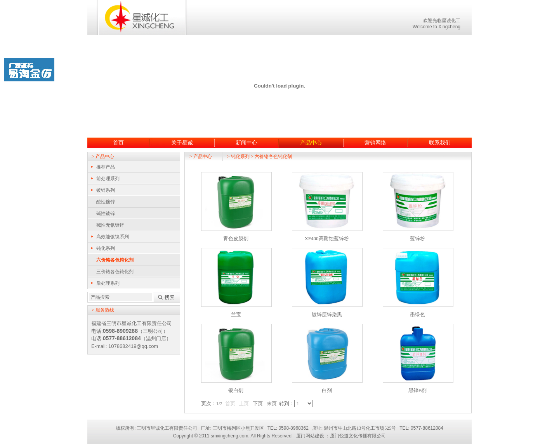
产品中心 (311, 143)
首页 (118, 143)
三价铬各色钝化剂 (115, 271)
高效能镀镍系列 (112, 236)
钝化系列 (105, 248)
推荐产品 (105, 167)
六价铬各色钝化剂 (115, 260)
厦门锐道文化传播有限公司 (358, 436)
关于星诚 (182, 143)
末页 (272, 403)
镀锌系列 (105, 190)
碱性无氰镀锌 (110, 225)
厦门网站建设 (310, 436)
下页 (258, 403)
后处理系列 (108, 283)
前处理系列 (108, 178)
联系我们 (440, 143)
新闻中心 (246, 143)
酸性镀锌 (105, 202)
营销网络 (375, 143)
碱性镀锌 (105, 213)
